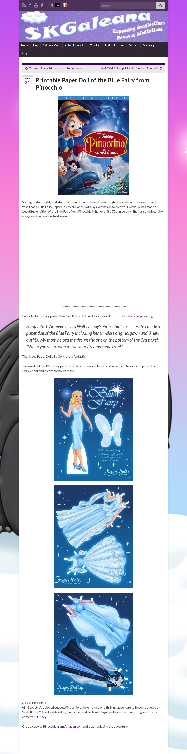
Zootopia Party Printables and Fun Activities (56, 68)
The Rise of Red (100, 45)
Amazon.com (73, 726)
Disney (41, 717)
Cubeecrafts (51, 45)
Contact (133, 45)
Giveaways (149, 45)
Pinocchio (50, 726)
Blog (35, 45)
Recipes (119, 45)
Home (25, 45)
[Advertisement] (93, 270)
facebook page (132, 316)
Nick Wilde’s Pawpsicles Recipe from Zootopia (129, 68)
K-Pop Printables (75, 45)
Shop (24, 53)
